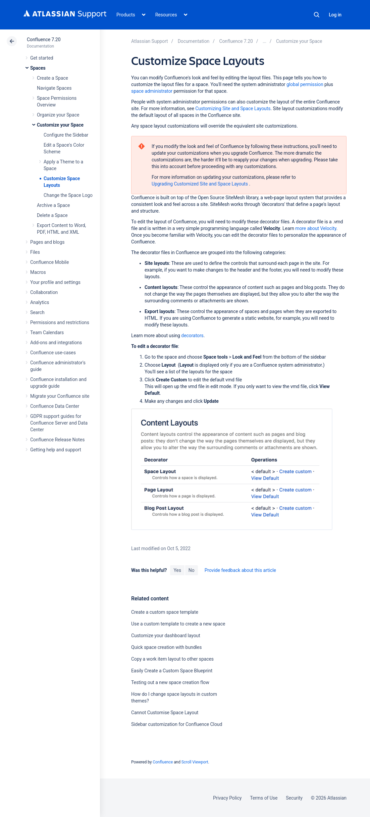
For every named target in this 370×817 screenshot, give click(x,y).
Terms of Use (263, 798)
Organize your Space (58, 115)
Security (294, 798)
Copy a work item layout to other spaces (172, 659)
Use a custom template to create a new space (178, 623)
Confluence (163, 762)
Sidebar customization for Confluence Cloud (176, 724)
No (192, 570)
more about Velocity (315, 228)
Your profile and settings (55, 282)
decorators (192, 335)
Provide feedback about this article (240, 570)
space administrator (151, 91)
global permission (304, 84)
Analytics (39, 302)
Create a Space (52, 78)
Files (35, 252)
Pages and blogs (47, 242)
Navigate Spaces (54, 88)
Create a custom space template (164, 612)
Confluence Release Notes (57, 439)
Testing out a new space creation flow (170, 682)
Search (316, 14)
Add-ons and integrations (56, 342)
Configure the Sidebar (66, 135)
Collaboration (44, 292)
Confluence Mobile (49, 262)
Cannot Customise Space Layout (164, 712)
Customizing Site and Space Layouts (232, 108)
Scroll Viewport (194, 762)
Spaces (38, 68)
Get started (41, 58)
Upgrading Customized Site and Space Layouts (200, 184)
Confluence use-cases (53, 352)
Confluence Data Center (54, 406)
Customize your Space (60, 125)
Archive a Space (53, 205)
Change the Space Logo (68, 195)
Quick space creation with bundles (166, 647)
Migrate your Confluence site (59, 396)
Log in (335, 14)
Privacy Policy (227, 798)
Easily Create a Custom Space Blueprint (171, 670)
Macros (38, 272)
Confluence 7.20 (43, 39)
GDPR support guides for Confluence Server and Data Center (59, 423)
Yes (177, 570)
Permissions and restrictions (59, 322)
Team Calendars (47, 332)
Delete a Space (52, 215)
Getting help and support (55, 449)
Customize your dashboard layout (165, 635)
